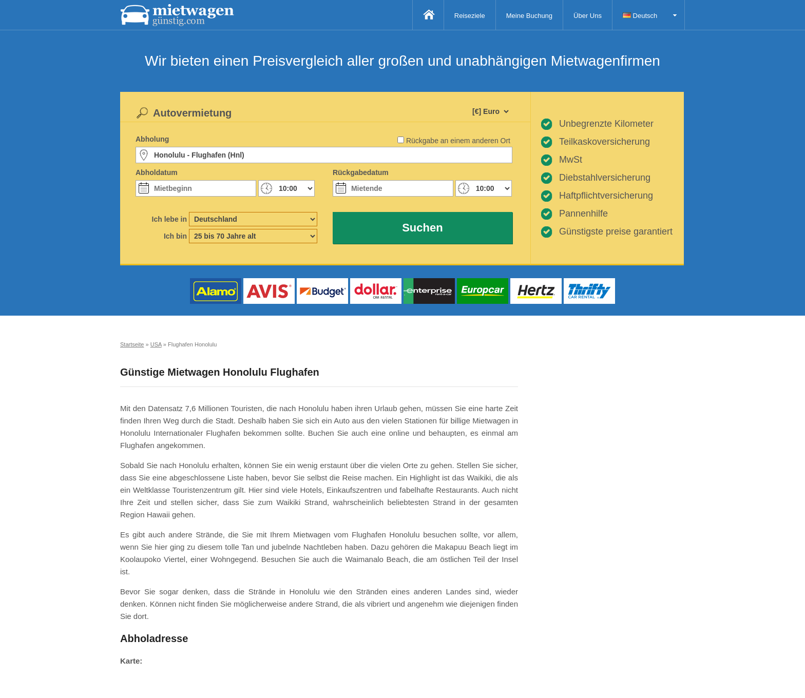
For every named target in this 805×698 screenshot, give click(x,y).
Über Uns (587, 16)
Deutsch (640, 16)
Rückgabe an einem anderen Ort (458, 141)
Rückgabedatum (361, 172)
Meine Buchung (529, 16)
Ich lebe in (169, 219)
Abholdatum (157, 172)
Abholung (152, 139)
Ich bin (175, 236)
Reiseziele (469, 16)
